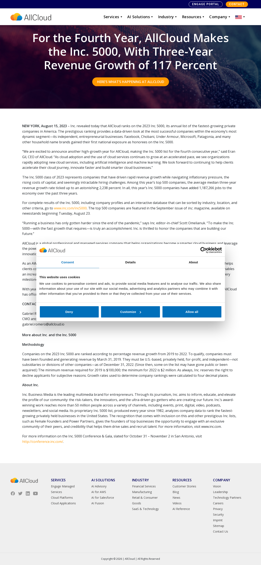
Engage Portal (205, 4)
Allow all (192, 312)
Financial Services (144, 486)
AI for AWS (98, 492)
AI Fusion (97, 503)
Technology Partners (227, 498)
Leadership (220, 492)
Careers (218, 503)
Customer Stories (184, 486)
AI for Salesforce (102, 498)
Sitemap (218, 526)
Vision (217, 486)
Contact (237, 4)
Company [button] (220, 16)
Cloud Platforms (62, 498)
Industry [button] (168, 16)
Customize (130, 312)
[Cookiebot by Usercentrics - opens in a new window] (203, 250)
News (176, 498)
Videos (177, 503)
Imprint (218, 520)
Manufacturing (142, 492)
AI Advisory (98, 486)
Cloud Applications (63, 503)
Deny (69, 312)
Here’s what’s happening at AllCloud (130, 81)
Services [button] (113, 16)
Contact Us (220, 531)
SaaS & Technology (145, 509)
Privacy (218, 509)
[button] (240, 16)
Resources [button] (193, 16)
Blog (176, 492)
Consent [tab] (67, 262)
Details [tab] (130, 262)
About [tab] (193, 262)
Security (218, 514)
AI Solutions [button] (140, 16)
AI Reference (181, 509)
